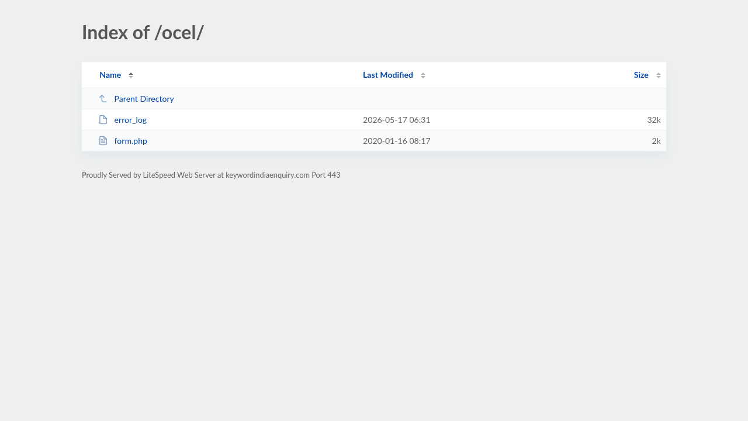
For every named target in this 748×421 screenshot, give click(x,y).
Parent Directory (136, 98)
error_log (122, 120)
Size (641, 75)
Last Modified (388, 75)
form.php (122, 141)
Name (110, 75)
